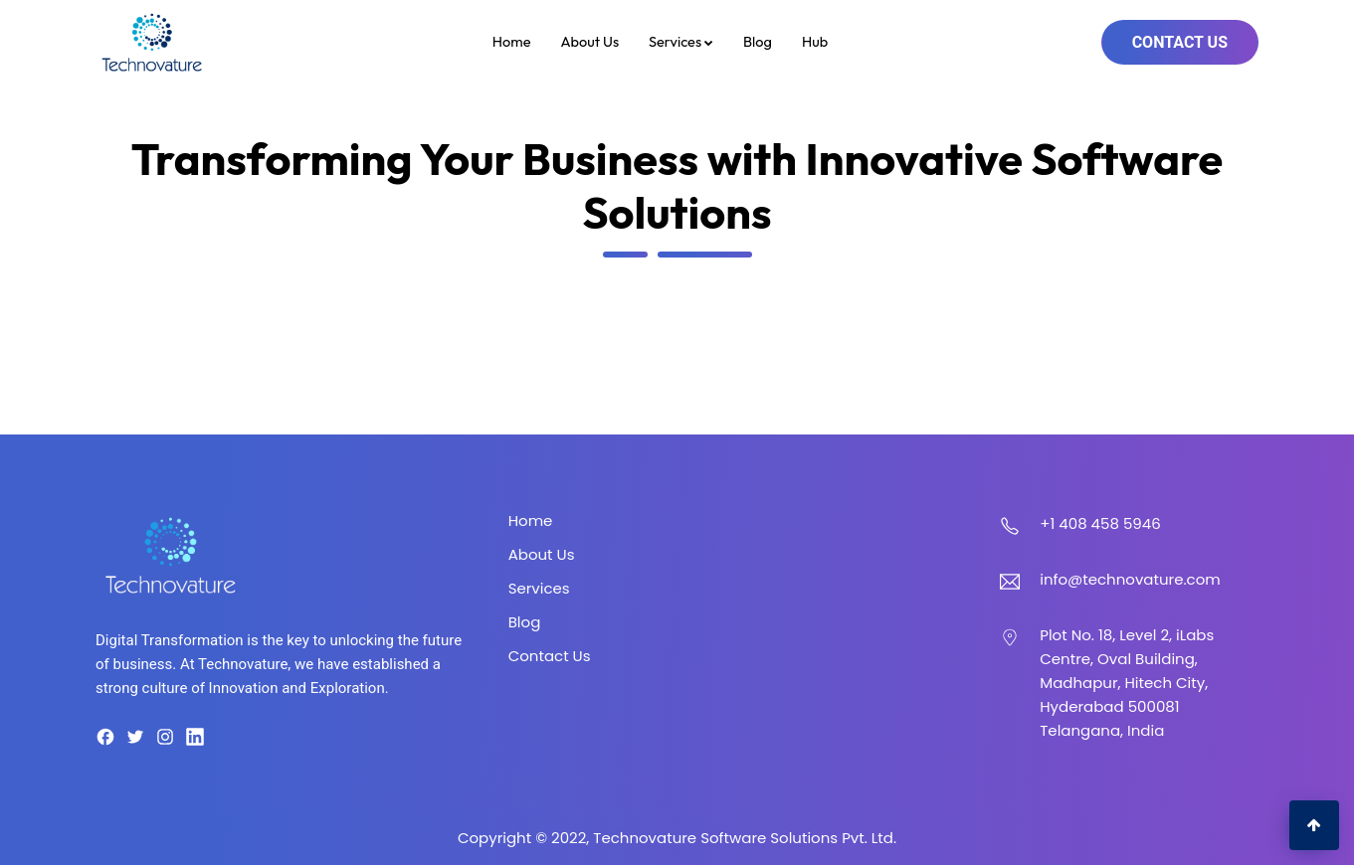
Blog (757, 41)
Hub (815, 41)
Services (681, 41)
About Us (589, 41)
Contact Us (1180, 42)
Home (511, 41)
